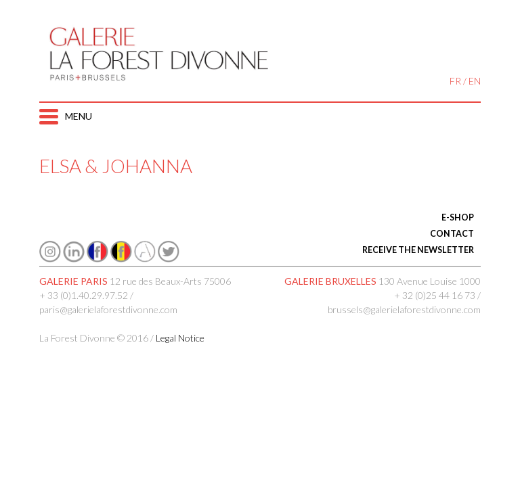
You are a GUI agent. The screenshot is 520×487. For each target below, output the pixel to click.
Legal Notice (180, 338)
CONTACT (452, 234)
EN (475, 81)
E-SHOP (457, 217)
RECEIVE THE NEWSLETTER (418, 250)
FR (455, 81)
